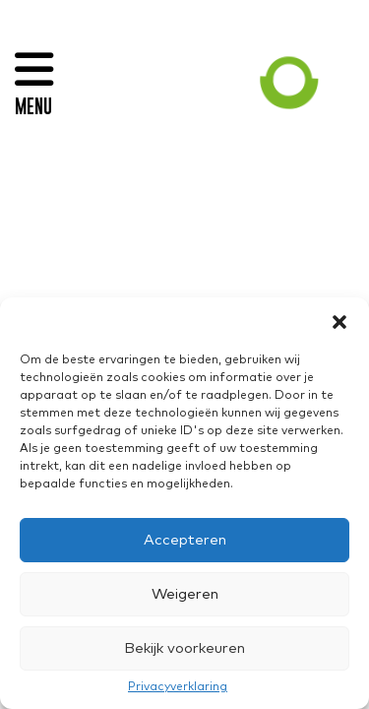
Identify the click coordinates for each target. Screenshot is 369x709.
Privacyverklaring (177, 687)
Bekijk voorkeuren (184, 648)
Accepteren (185, 540)
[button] (339, 322)
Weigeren (185, 594)
